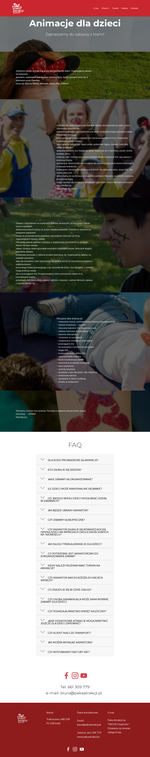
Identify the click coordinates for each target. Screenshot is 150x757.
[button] (75, 459)
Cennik (115, 8)
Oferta (104, 8)
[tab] (75, 459)
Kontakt (134, 8)
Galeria (124, 8)
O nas (96, 8)
